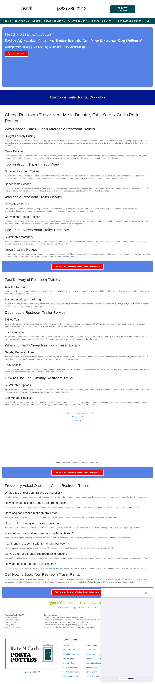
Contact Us (21, 21)
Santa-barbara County (71, 672)
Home (7, 21)
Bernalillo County (69, 663)
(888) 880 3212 (71, 8)
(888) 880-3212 (77, 417)
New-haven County (70, 654)
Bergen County (91, 672)
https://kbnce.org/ (77, 420)
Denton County (69, 650)
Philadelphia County (71, 667)
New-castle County (129, 21)
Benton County (102, 21)
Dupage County (53, 21)
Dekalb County (69, 659)
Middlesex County (92, 667)
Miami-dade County (70, 676)
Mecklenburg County (93, 663)
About (36, 21)
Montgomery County (93, 659)
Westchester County (93, 654)
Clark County (91, 650)
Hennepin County (92, 676)
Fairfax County (77, 21)
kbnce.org (28, 672)
